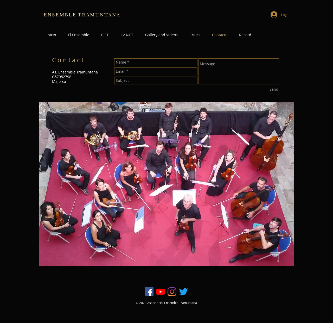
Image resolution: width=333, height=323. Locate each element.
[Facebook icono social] (149, 291)
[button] (245, 35)
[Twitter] (183, 291)
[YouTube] (160, 291)
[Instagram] (172, 291)
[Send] (274, 89)
